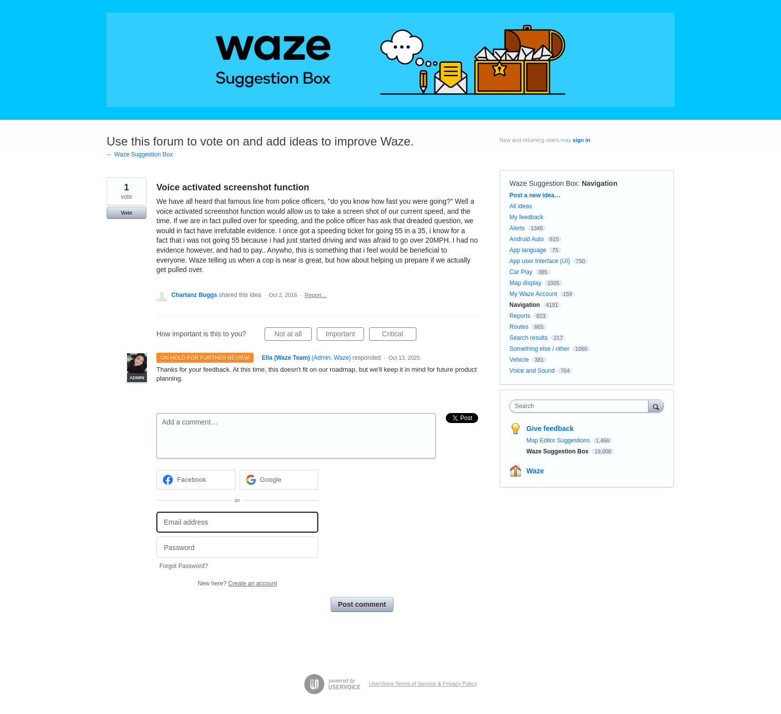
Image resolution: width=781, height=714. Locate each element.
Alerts (517, 228)
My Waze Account (533, 293)
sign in (581, 140)
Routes (519, 326)
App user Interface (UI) (540, 261)
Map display (525, 283)
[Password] (237, 547)
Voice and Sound (532, 370)
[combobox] (582, 406)
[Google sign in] (279, 480)
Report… (316, 295)
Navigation (600, 183)
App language (528, 250)
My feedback (526, 217)
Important (345, 335)
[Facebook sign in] (196, 480)
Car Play (521, 272)
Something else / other (539, 348)
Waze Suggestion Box (544, 183)
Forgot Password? (183, 566)
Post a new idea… (535, 195)
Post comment (362, 604)
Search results (529, 337)
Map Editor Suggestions (559, 440)
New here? (237, 583)
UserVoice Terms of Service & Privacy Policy (423, 684)
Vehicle (519, 359)
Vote (126, 213)
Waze (535, 471)
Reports (520, 315)
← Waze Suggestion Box (140, 154)
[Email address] (237, 522)
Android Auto (527, 239)
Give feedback (550, 428)
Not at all (293, 335)
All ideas (521, 206)
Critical (399, 335)
